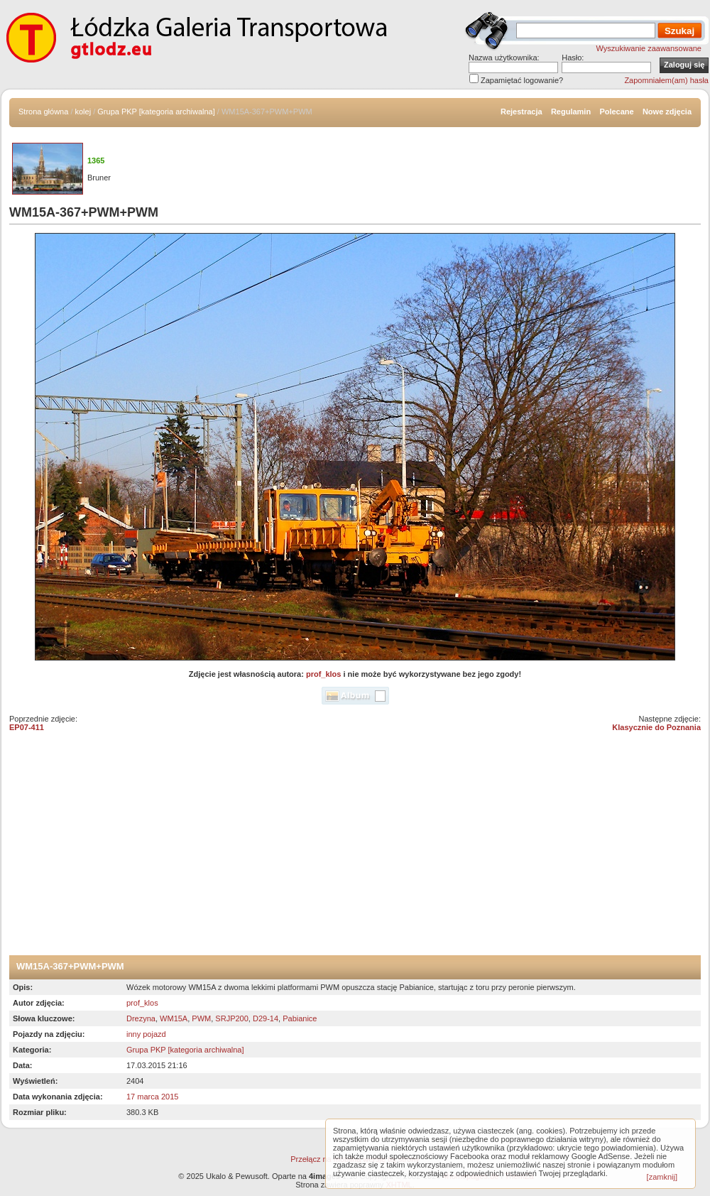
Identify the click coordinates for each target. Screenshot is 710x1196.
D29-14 (265, 1018)
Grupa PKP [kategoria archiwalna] (156, 111)
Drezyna (140, 1018)
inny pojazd (146, 1034)
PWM (201, 1018)
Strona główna (43, 111)
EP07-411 (26, 727)
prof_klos (324, 674)
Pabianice (300, 1018)
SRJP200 (231, 1018)
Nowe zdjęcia (667, 111)
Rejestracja (521, 111)
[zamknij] (662, 1177)
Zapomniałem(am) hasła (666, 80)
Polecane (616, 111)
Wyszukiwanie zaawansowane (648, 48)
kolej (83, 111)
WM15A (173, 1018)
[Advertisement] (355, 848)
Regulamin (571, 111)
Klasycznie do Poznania (656, 727)
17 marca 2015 (152, 1096)
